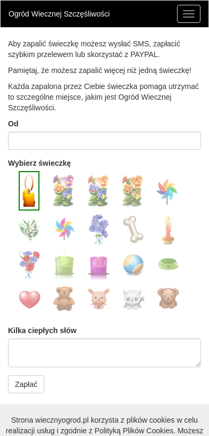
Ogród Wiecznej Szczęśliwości (59, 14)
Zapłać (26, 384)
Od (13, 123)
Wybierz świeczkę (39, 163)
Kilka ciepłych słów (42, 330)
